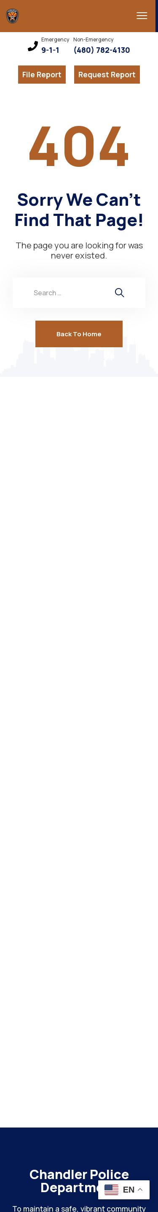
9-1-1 (50, 50)
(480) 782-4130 (101, 50)
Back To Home (79, 334)
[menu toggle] (139, 15)
